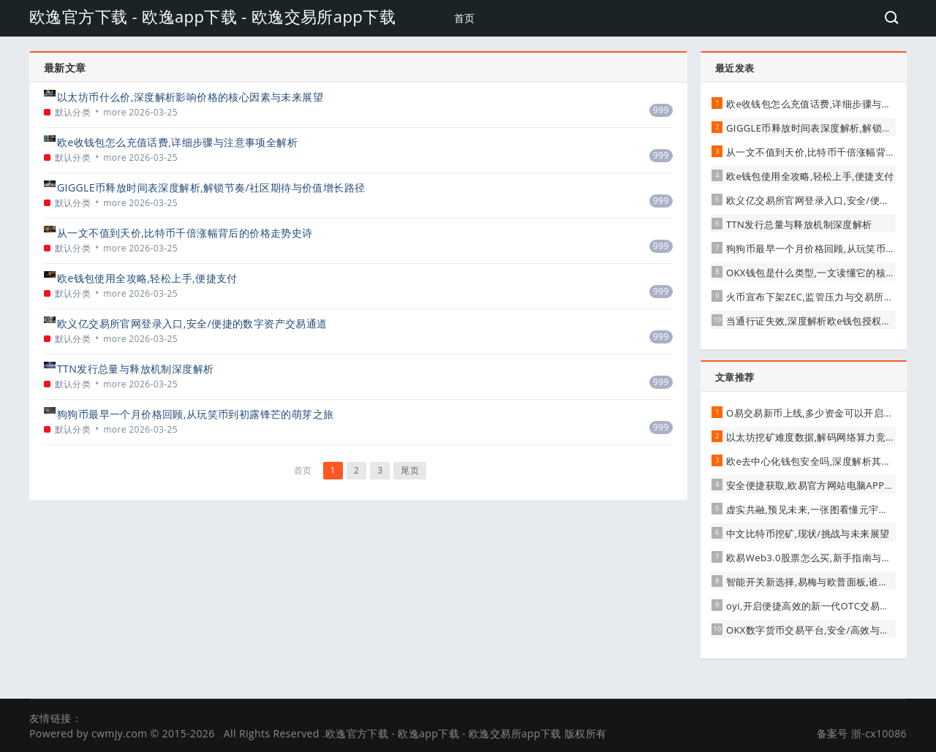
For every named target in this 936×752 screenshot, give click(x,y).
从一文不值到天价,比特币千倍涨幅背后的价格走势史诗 (185, 233)
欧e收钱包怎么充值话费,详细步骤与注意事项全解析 (177, 142)
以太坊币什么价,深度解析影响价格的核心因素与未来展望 (190, 97)
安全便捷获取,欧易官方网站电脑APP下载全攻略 (829, 485)
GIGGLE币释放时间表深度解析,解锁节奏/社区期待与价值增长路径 (211, 187)
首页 (464, 18)
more (115, 112)
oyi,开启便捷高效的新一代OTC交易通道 (812, 605)
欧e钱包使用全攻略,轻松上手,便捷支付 (147, 278)
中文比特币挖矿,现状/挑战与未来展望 (807, 533)
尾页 (410, 470)
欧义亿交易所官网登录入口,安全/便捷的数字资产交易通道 (192, 323)
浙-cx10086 (879, 733)
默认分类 (73, 112)
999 (661, 110)
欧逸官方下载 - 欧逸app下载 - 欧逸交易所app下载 (212, 16)
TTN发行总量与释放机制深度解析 (135, 369)
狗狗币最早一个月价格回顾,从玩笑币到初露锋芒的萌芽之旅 (195, 414)
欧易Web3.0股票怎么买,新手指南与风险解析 (823, 557)
